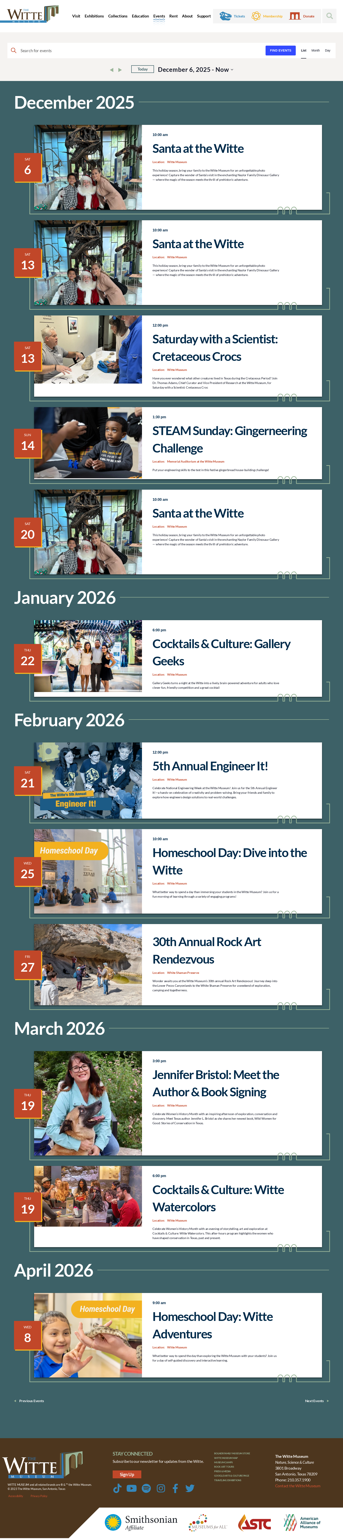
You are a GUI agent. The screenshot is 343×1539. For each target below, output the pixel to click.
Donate (309, 16)
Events (159, 16)
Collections (118, 16)
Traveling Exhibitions (232, 1488)
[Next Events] (121, 70)
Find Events (280, 50)
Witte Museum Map (229, 1460)
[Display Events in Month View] (316, 50)
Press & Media (225, 1477)
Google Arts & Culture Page (236, 1482)
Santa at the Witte (197, 148)
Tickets (239, 16)
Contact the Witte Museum (297, 1486)
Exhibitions (94, 16)
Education (140, 16)
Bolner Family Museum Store (237, 1455)
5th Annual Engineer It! (210, 765)
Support (204, 16)
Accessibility (15, 1497)
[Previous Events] (112, 70)
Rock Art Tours (226, 1471)
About (187, 16)
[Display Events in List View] (303, 50)
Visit (76, 16)
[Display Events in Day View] (327, 50)
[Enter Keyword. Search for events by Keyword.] (136, 50)
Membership (273, 16)
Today (143, 69)
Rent (173, 16)
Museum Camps (226, 1466)
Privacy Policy (39, 1497)
